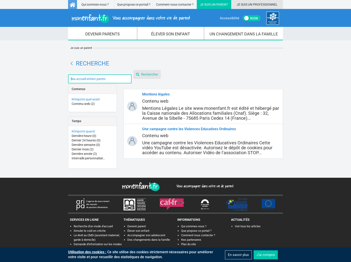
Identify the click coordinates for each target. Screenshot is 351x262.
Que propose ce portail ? (133, 4)
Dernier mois (83, 149)
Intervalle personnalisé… (88, 158)
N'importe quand (83, 131)
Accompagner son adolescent (146, 235)
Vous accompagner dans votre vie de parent (204, 186)
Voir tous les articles (248, 226)
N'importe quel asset (86, 99)
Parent (222, 4)
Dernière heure (84, 136)
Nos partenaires (191, 239)
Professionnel (265, 4)
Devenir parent (136, 226)
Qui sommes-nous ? (95, 4)
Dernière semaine (86, 145)
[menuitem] (102, 33)
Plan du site (188, 244)
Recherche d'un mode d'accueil (93, 226)
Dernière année (84, 154)
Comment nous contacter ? (175, 4)
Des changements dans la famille (148, 239)
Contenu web (83, 104)
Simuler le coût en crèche (90, 230)
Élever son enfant (138, 230)
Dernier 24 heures (86, 140)
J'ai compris (266, 255)
